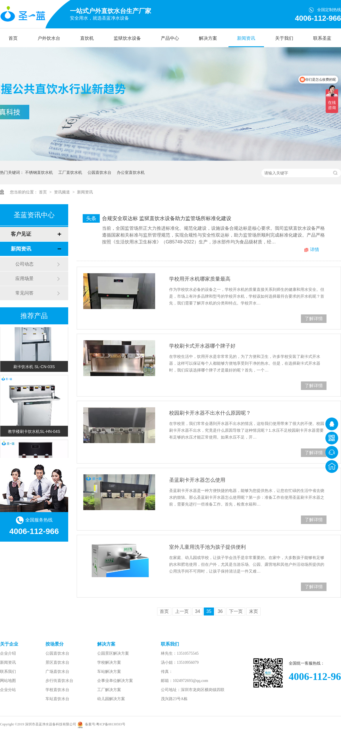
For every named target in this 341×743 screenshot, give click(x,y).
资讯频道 (62, 192)
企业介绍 (8, 653)
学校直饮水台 (57, 690)
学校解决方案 (109, 662)
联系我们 (8, 671)
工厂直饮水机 (70, 172)
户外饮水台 (49, 38)
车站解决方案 (109, 671)
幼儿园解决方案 (111, 699)
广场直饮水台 (57, 671)
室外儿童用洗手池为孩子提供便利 (207, 547)
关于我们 (284, 38)
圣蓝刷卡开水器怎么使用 (197, 480)
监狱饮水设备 (127, 38)
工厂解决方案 (109, 690)
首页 (13, 38)
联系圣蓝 (322, 38)
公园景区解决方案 (113, 653)
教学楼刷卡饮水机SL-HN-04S (34, 432)
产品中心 (170, 38)
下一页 (236, 611)
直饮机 (87, 38)
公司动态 (24, 264)
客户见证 (21, 234)
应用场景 (24, 278)
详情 (314, 249)
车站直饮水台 (57, 699)
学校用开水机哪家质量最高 (199, 279)
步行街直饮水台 (59, 681)
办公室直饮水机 (131, 172)
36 (220, 611)
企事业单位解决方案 (115, 681)
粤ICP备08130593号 (110, 724)
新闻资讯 (246, 38)
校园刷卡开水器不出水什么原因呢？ (210, 413)
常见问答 (24, 293)
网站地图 (8, 681)
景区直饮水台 (57, 662)
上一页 (182, 611)
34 (197, 611)
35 (208, 611)
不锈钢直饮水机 (39, 172)
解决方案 (208, 38)
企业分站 (8, 690)
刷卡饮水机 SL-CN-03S (34, 367)
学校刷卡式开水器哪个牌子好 (202, 346)
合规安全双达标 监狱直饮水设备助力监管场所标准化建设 (166, 218)
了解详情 (314, 318)
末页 (253, 611)
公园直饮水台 (99, 172)
